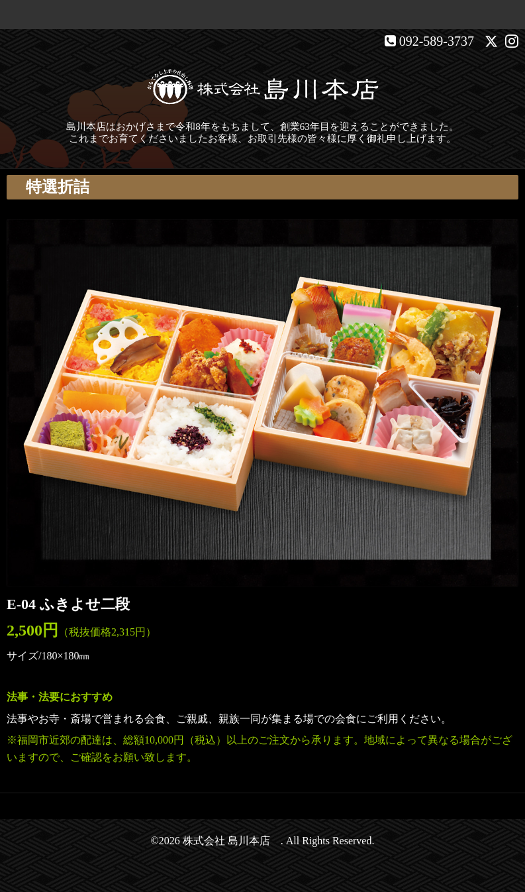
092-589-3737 (436, 41)
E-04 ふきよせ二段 (68, 604)
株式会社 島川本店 (232, 840)
